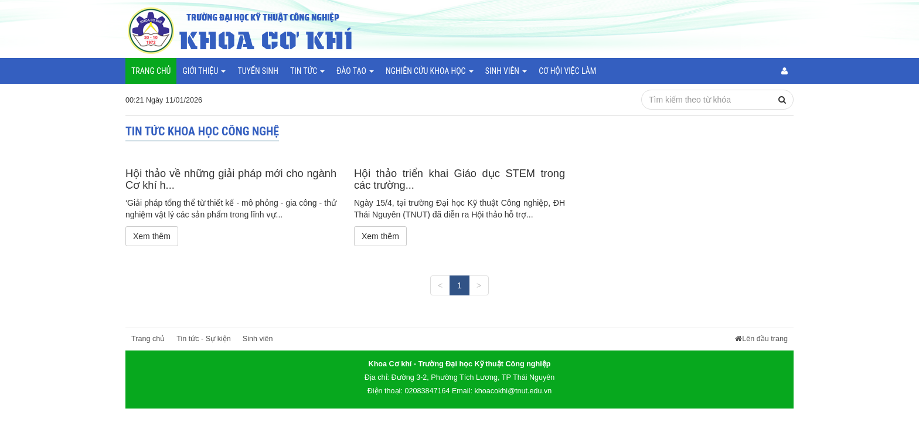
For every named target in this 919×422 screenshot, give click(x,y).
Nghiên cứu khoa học (430, 71)
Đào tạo (355, 71)
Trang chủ (151, 71)
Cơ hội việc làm (567, 71)
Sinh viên (506, 71)
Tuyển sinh (257, 71)
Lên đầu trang (761, 339)
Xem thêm (152, 236)
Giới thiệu (204, 71)
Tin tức (307, 71)
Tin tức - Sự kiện (203, 339)
